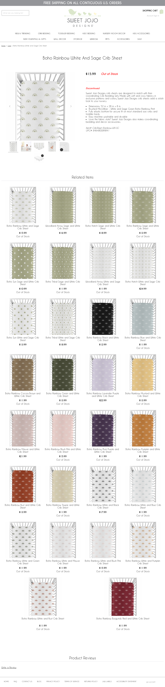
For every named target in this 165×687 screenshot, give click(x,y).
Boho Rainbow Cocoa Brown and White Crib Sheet (22, 394)
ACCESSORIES (123, 39)
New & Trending (22, 33)
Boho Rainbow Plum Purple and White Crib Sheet (103, 450)
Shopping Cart (150, 10)
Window (94, 39)
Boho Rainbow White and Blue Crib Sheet (143, 506)
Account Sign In (153, 16)
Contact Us (27, 681)
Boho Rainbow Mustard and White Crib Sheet (142, 394)
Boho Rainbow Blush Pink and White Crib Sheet (63, 450)
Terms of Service (72, 681)
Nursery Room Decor (114, 33)
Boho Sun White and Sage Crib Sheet (23, 338)
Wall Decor (60, 39)
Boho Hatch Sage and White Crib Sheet (103, 227)
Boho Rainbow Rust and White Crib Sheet (23, 506)
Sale (139, 39)
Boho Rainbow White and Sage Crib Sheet (23, 227)
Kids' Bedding (89, 33)
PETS (107, 39)
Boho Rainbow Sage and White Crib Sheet (143, 227)
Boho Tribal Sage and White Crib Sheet (63, 282)
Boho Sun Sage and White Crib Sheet (23, 282)
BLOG (39, 681)
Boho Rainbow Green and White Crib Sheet (62, 394)
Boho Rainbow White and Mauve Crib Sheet (63, 562)
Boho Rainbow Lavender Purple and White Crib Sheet (103, 394)
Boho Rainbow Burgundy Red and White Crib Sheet (123, 618)
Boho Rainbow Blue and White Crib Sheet (143, 338)
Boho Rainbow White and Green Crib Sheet (22, 562)
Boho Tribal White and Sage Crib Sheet (63, 338)
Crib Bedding (44, 33)
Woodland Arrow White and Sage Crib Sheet (103, 282)
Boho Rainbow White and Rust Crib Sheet (43, 618)
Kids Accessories (141, 33)
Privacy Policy (53, 681)
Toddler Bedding (66, 33)
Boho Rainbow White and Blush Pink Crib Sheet (103, 562)
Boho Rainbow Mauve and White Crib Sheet (23, 450)
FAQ (15, 681)
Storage (77, 39)
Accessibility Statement (126, 681)
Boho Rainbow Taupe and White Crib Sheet (62, 506)
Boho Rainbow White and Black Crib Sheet (103, 506)
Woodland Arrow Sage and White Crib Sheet (62, 227)
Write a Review (8, 667)
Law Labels (107, 681)
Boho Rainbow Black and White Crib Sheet (103, 338)
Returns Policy (90, 681)
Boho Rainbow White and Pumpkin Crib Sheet (143, 562)
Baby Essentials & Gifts (34, 39)
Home (3, 46)
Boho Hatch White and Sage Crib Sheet (142, 282)
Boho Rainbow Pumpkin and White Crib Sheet (143, 450)
